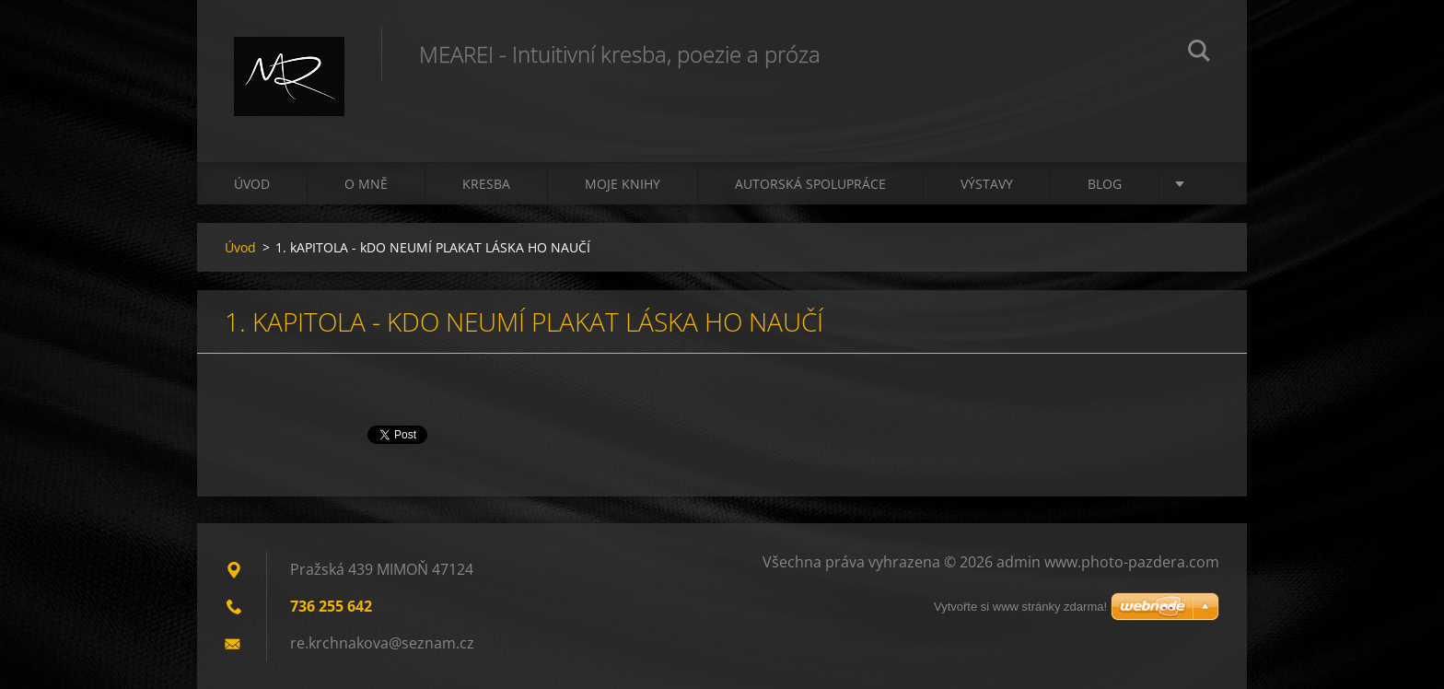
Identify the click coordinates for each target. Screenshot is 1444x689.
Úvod (252, 184)
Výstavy (987, 184)
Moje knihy (622, 184)
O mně (366, 184)
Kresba (486, 184)
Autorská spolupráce (810, 184)
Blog (1105, 184)
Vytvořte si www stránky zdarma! (1020, 606)
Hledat (1199, 53)
